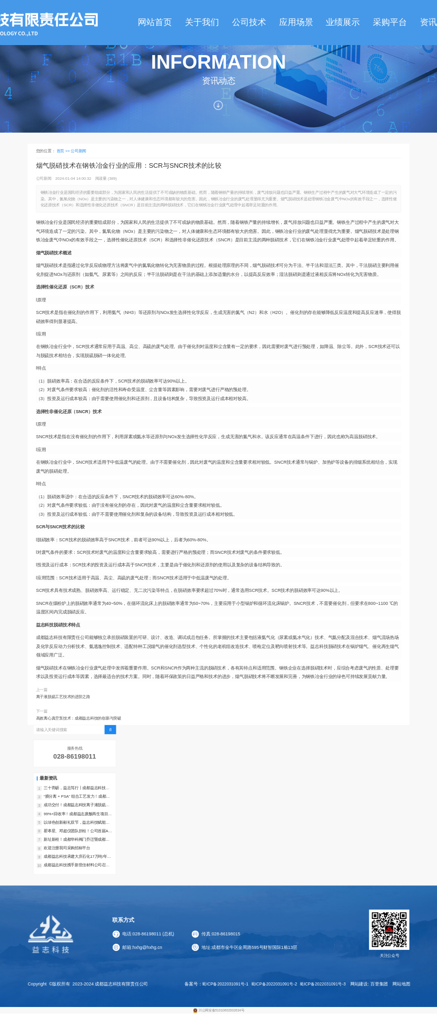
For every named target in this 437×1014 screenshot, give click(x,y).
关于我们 (202, 22)
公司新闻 (78, 150)
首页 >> (64, 150)
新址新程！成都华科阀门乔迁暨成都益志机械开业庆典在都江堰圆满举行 (76, 839)
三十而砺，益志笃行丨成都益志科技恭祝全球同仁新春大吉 (76, 788)
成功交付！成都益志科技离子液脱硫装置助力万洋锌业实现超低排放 (76, 805)
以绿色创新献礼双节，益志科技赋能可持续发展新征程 (76, 822)
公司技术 (249, 22)
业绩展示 (343, 22)
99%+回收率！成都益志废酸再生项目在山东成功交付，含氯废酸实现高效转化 (78, 814)
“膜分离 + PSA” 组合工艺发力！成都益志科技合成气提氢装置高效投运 (77, 796)
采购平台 (390, 22)
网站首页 (155, 22)
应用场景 (296, 22)
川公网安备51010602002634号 (221, 1010)
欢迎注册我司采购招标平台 (67, 848)
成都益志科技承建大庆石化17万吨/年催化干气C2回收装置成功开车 (77, 856)
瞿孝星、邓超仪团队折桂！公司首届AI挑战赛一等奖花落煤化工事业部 (76, 831)
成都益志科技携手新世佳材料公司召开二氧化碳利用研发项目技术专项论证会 (76, 865)
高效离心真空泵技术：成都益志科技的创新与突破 (78, 718)
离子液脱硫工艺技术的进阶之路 (63, 697)
